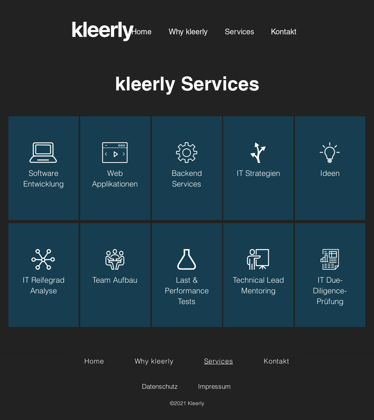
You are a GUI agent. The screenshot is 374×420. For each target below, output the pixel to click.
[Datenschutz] (160, 386)
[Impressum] (214, 386)
